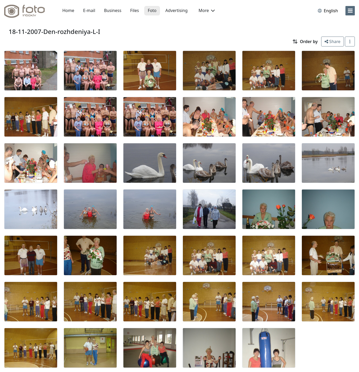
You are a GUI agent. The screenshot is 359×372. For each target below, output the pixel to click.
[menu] (350, 10)
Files (134, 10)
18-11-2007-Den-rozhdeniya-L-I (54, 31)
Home (68, 10)
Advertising (176, 10)
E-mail (89, 10)
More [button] (207, 10)
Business (112, 10)
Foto (152, 10)
